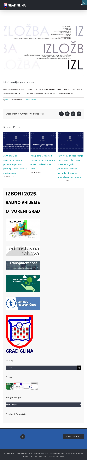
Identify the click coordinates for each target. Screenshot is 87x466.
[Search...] (41, 368)
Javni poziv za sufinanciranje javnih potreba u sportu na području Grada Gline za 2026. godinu (15, 164)
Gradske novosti (31, 100)
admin (7, 100)
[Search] (79, 368)
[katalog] (43, 49)
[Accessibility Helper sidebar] (84, 2)
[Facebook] (22, 436)
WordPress (44, 453)
